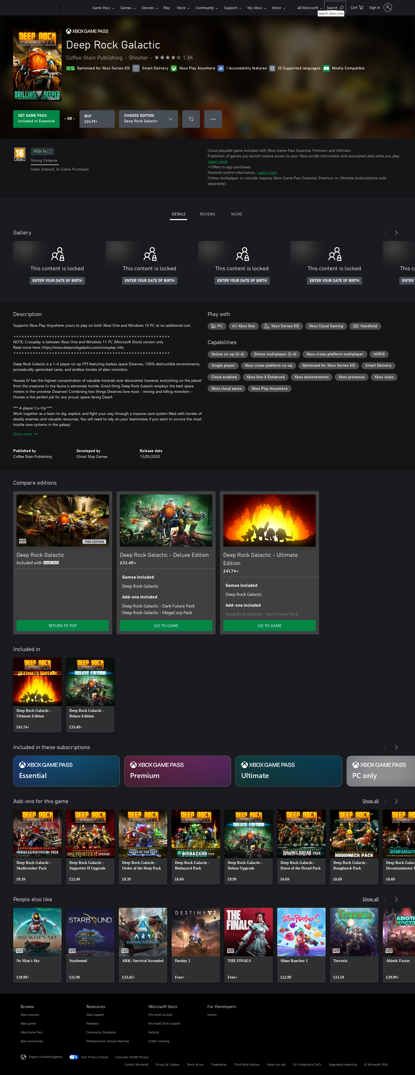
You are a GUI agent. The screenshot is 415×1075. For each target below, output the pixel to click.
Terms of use (195, 1064)
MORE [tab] (236, 214)
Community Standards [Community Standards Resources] (101, 1032)
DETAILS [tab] (178, 214)
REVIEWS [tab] (207, 214)
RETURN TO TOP (63, 625)
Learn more (217, 161)
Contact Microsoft (136, 1064)
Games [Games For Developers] (212, 1014)
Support (230, 7)
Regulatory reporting (343, 1064)
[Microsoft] (39, 7)
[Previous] (385, 233)
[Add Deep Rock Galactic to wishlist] (191, 119)
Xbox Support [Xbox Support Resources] (95, 1014)
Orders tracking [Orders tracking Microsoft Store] (159, 1041)
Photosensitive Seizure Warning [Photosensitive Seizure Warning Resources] (107, 1041)
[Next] (396, 233)
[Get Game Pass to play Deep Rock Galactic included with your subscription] (36, 119)
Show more (25, 433)
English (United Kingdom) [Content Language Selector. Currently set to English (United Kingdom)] (45, 1056)
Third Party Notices (247, 1064)
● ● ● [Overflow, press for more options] (213, 118)
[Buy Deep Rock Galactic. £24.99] (97, 119)
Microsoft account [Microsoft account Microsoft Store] (160, 1014)
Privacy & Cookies (168, 1064)
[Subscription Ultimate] (288, 771)
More (276, 7)
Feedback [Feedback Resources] (92, 1023)
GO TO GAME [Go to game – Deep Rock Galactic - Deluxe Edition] (166, 625)
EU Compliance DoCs (307, 1064)
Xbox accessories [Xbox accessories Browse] (32, 1041)
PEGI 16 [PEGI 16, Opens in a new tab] (43, 151)
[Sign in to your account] (380, 7)
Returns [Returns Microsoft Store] (154, 1032)
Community (205, 7)
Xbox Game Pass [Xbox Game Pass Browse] (32, 1032)
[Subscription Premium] (177, 771)
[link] (37, 695)
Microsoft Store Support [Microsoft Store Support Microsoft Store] (164, 1023)
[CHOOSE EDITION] (148, 119)
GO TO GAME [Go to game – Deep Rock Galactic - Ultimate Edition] (269, 625)
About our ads (276, 1064)
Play (166, 7)
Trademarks (219, 1064)
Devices (148, 7)
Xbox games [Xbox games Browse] (29, 1023)
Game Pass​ (101, 7)
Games (125, 7)
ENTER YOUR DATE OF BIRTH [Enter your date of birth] (57, 281)
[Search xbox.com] (335, 7)
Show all (370, 801)
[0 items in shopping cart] (357, 7)
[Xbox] (75, 7)
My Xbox (255, 7)
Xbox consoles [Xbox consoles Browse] (30, 1014)
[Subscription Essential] (66, 771)
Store (181, 7)
